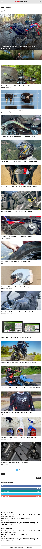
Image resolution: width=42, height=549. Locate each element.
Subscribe (38, 496)
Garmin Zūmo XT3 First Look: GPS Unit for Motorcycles (17, 337)
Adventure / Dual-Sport (6, 516)
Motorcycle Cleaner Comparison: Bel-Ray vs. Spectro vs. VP (18, 437)
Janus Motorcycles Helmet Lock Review (12, 111)
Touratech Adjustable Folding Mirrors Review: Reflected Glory (19, 86)
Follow (38, 488)
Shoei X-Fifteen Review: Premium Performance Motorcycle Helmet (20, 387)
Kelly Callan (3, 213)
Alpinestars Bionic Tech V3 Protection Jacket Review (16, 412)
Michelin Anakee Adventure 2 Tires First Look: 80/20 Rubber (18, 362)
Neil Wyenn (3, 48)
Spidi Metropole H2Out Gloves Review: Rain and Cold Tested (18, 312)
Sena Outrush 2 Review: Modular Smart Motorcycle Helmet (18, 287)
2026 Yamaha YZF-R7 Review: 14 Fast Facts (15, 519)
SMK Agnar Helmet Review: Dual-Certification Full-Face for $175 (19, 161)
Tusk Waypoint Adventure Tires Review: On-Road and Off (20, 515)
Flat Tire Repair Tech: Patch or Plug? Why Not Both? (16, 261)
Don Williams (3, 313)
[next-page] (25, 470)
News (2, 520)
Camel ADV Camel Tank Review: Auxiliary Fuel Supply (16, 236)
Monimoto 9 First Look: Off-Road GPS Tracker (14, 462)
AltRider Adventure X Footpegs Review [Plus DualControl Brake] (19, 136)
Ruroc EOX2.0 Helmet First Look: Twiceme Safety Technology (19, 186)
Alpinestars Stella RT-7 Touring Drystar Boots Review (16, 211)
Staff (2, 263)
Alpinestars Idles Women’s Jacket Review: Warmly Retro (20, 523)
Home (2, 5)
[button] (2, 1)
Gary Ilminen (3, 112)
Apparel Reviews (4, 524)
